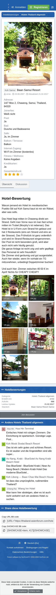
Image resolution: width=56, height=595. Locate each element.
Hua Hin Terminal (20, 428)
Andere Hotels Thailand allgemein (24, 422)
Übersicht (7, 184)
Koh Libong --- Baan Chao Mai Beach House (30, 477)
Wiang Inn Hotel (20, 488)
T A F (8, 7)
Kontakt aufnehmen (15, 547)
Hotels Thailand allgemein (43, 396)
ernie (8, 94)
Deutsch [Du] (31, 543)
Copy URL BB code (10, 517)
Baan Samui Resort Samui (42, 407)
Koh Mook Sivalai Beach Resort (23, 443)
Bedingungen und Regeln (37, 547)
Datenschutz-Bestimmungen (25, 552)
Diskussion (21, 184)
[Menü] (4, 7)
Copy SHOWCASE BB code (14, 526)
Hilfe (41, 552)
